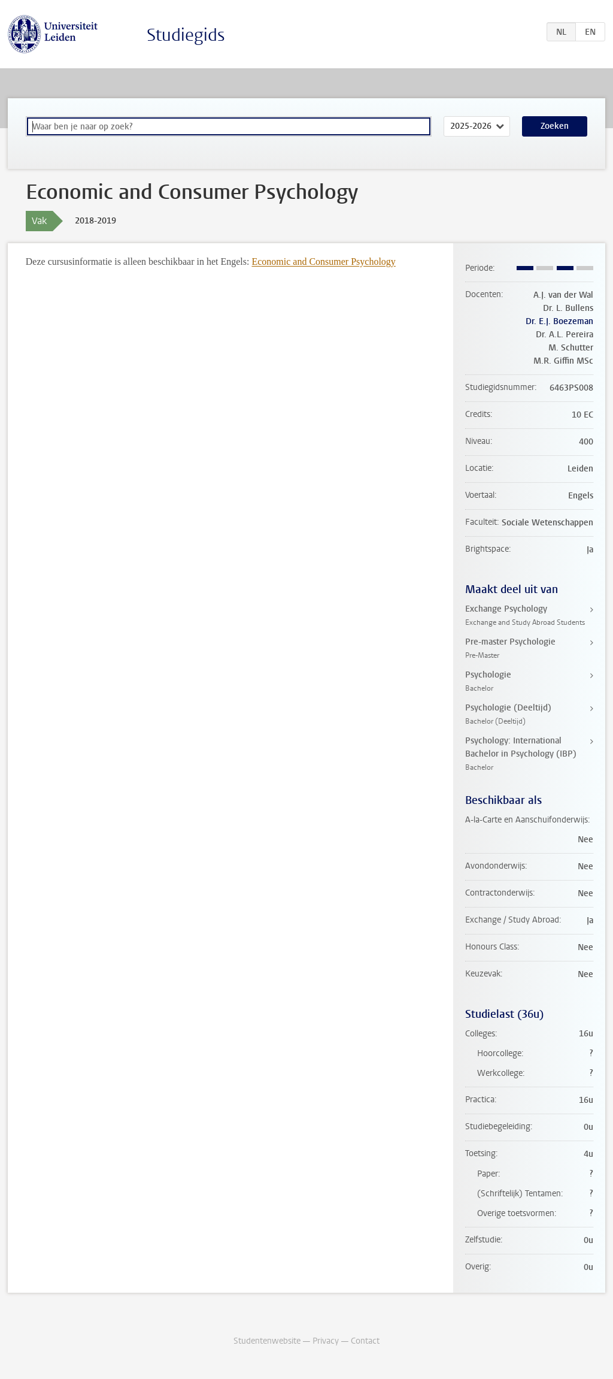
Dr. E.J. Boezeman (559, 321)
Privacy (325, 1341)
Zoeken (555, 126)
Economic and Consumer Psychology (323, 261)
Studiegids (186, 35)
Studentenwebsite (267, 1341)
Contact (365, 1341)
